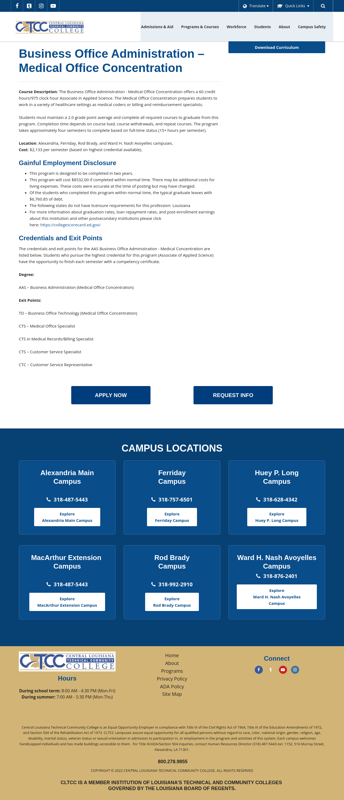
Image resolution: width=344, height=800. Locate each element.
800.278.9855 (172, 761)
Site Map (172, 694)
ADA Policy (172, 686)
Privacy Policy (172, 678)
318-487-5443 (70, 499)
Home (172, 655)
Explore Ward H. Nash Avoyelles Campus (277, 597)
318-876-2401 (280, 576)
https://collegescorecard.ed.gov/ (70, 224)
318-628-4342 (280, 499)
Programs (172, 671)
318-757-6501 (175, 499)
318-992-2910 (175, 584)
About (172, 663)
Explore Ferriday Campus (172, 517)
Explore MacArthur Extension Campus (67, 602)
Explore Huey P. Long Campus (276, 517)
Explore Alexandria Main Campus (67, 517)
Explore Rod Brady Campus (172, 602)
